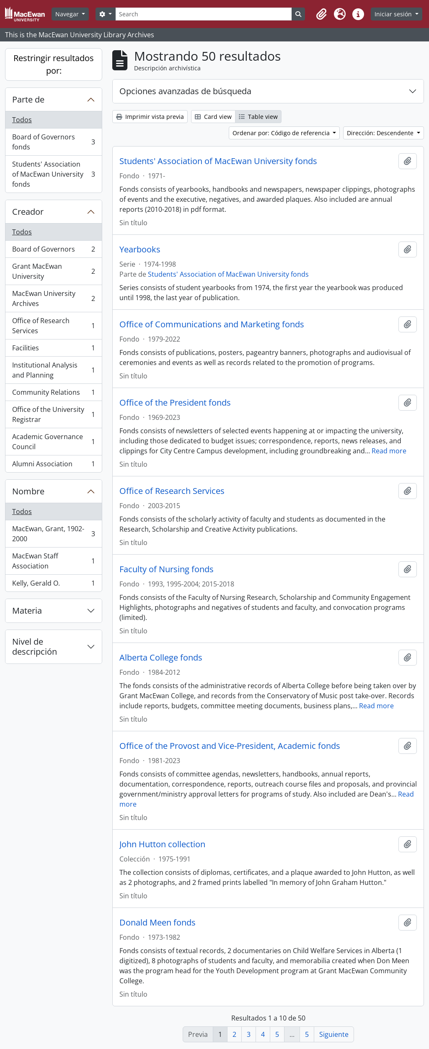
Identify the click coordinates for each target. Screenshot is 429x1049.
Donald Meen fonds (157, 923)
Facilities (53, 350)
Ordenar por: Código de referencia (282, 133)
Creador (28, 211)
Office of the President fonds (175, 403)
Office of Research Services (53, 325)
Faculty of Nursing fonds (166, 569)
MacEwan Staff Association (53, 561)
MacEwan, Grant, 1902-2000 (53, 533)
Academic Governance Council (53, 441)
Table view (258, 117)
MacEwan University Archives (53, 298)
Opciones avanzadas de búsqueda (185, 91)
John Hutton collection (162, 844)
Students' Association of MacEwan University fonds (53, 174)
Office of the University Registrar (53, 414)
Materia (27, 610)
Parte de (28, 99)
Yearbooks (139, 249)
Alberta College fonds (160, 658)
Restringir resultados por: (53, 64)
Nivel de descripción (34, 646)
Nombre (28, 491)
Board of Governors (53, 251)
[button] (321, 14)
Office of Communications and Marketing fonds (211, 324)
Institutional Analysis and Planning (53, 370)
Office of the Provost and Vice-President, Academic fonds (229, 746)
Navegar (67, 14)
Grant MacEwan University (53, 271)
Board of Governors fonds (53, 142)
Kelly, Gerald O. (53, 584)
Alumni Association (53, 465)
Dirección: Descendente (381, 133)
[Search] (203, 14)
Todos (22, 119)
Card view (213, 117)
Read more (389, 450)
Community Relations (53, 394)
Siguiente (334, 1034)
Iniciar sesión (394, 14)
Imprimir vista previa (150, 117)
